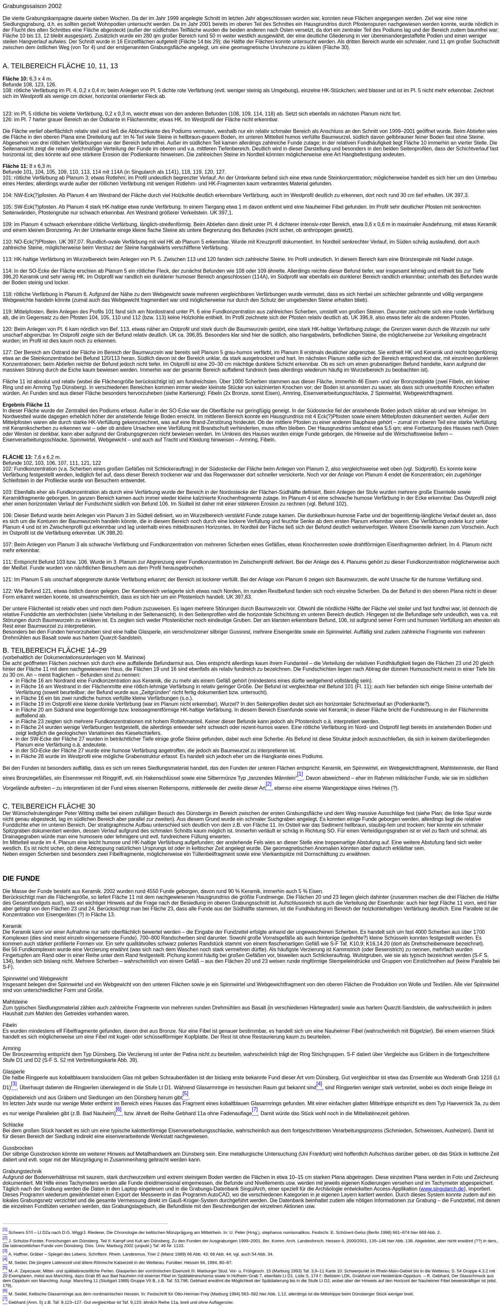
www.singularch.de (442, 1189)
